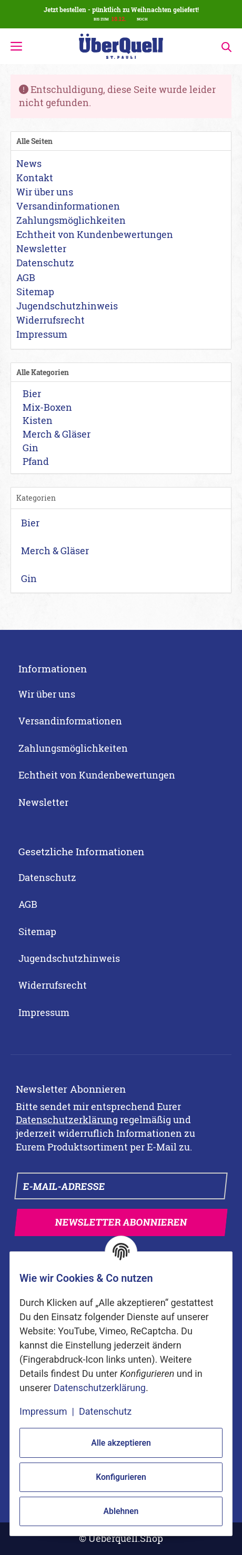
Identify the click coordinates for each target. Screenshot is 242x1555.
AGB (27, 904)
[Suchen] (223, 46)
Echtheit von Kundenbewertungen (96, 775)
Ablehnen (121, 1511)
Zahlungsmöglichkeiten (73, 748)
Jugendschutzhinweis (69, 958)
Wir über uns (46, 694)
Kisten (37, 420)
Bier (31, 393)
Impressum (43, 1012)
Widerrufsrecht (52, 985)
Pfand (35, 461)
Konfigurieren (121, 1477)
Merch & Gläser (55, 434)
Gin (29, 447)
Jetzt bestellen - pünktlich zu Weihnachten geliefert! (121, 9)
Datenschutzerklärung (67, 1119)
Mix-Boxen (46, 407)
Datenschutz (47, 877)
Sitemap (37, 931)
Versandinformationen (70, 720)
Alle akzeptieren (121, 1443)
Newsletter (43, 802)
